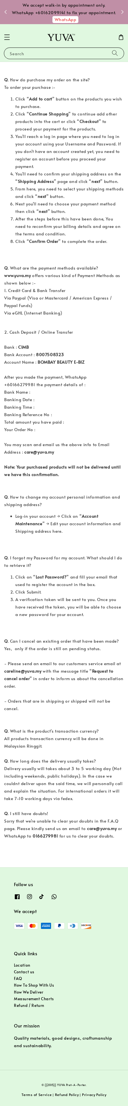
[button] (7, 37)
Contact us (24, 971)
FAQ (18, 978)
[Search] (115, 53)
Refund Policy (67, 1094)
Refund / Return (29, 1005)
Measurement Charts (34, 998)
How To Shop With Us (34, 985)
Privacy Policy (94, 1094)
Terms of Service (36, 1094)
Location (22, 965)
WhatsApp (65, 19)
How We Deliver (28, 992)
